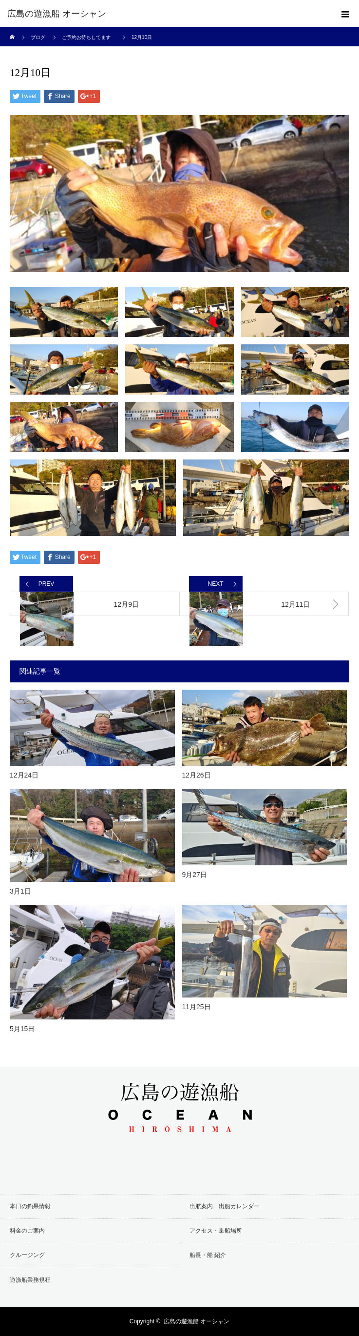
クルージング (27, 1255)
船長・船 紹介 (207, 1255)
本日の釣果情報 (30, 1206)
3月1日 (20, 891)
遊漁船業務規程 (30, 1279)
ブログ (38, 37)
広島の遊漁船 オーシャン (56, 14)
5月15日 (22, 1029)
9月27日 (194, 874)
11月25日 (196, 1007)
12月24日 (24, 775)
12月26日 (196, 775)
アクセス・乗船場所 (215, 1230)
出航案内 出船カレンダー (224, 1206)
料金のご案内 (27, 1230)
